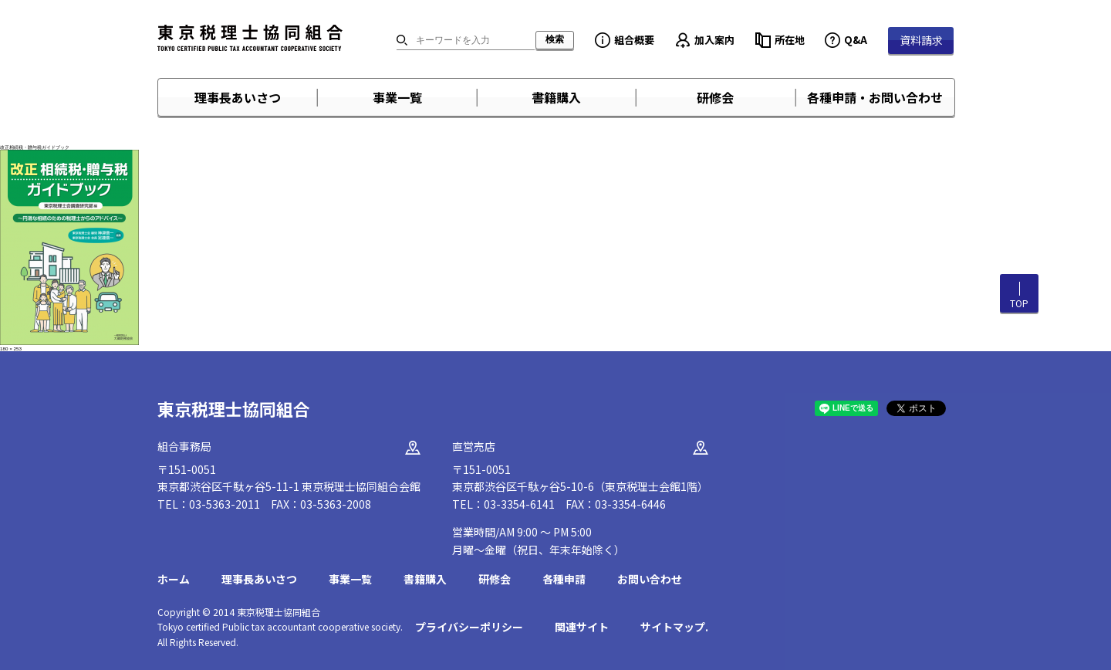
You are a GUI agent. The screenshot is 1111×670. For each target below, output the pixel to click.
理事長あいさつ (237, 97)
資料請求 (921, 40)
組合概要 (634, 39)
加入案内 (714, 39)
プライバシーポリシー (469, 626)
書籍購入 (556, 97)
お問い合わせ (649, 579)
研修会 (715, 97)
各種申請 (564, 579)
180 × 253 (11, 348)
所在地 (790, 39)
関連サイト (582, 626)
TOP (1019, 303)
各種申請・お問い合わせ (875, 97)
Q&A (855, 39)
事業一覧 (397, 97)
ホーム (173, 579)
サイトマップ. (674, 626)
